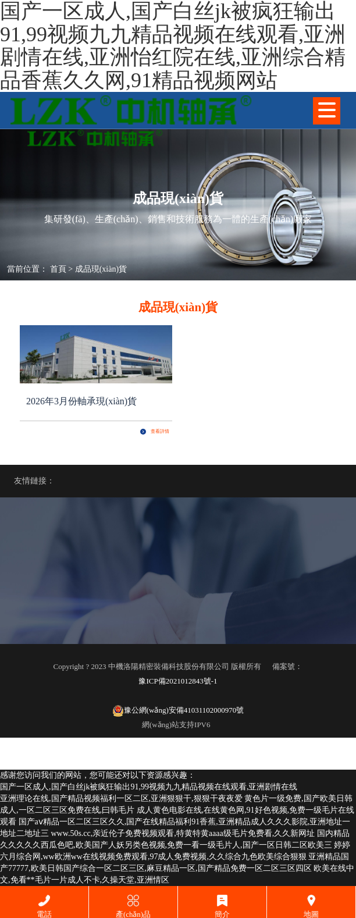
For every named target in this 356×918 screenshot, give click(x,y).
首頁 (58, 269)
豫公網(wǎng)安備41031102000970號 (178, 711)
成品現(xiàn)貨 (101, 269)
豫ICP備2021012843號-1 (177, 681)
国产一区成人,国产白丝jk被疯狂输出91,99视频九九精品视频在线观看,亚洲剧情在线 (148, 786)
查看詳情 (154, 432)
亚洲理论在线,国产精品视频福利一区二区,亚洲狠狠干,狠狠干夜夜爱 (121, 798)
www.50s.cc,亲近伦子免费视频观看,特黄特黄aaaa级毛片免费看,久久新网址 (183, 833)
